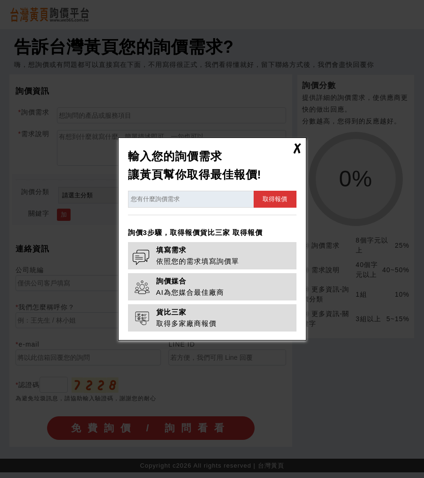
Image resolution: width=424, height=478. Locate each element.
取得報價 (275, 199)
